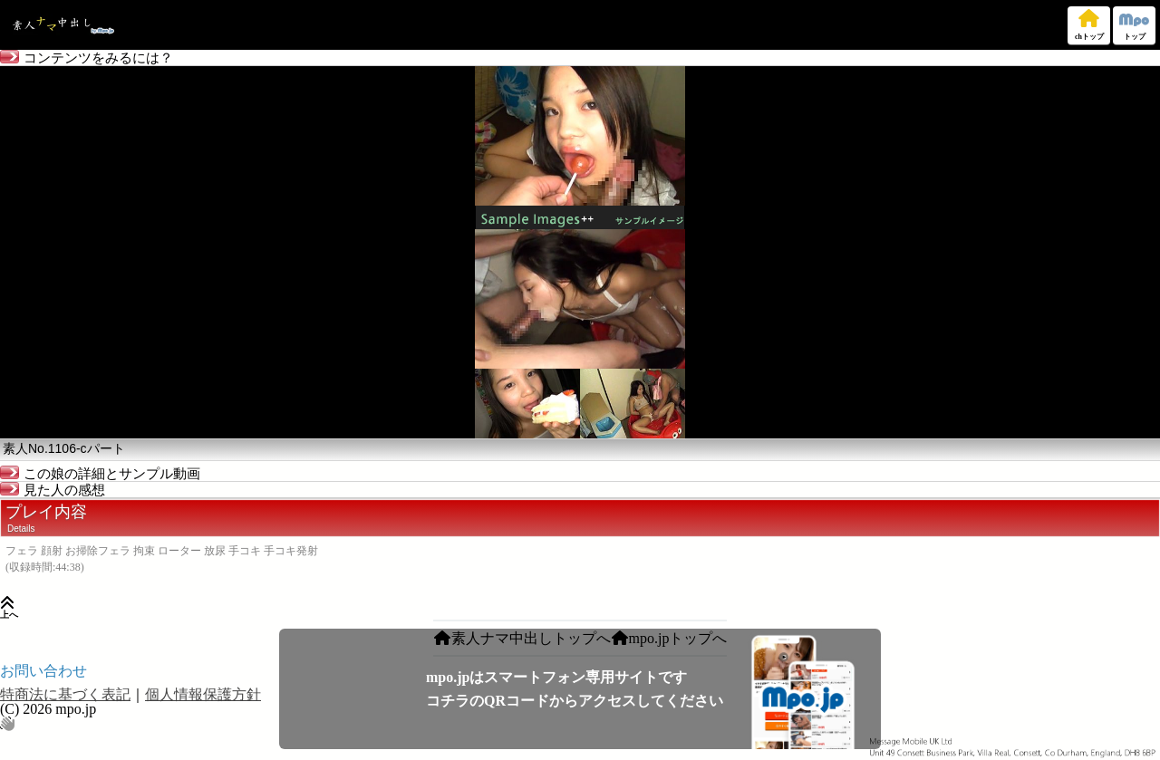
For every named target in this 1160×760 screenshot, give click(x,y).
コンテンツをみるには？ (86, 58)
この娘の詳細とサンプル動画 (100, 474)
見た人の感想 (52, 490)
